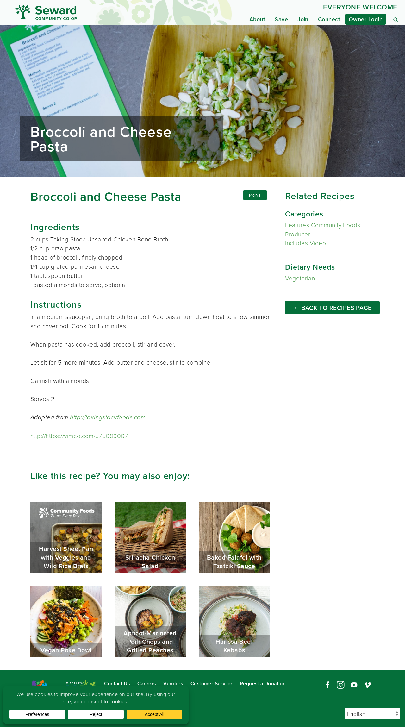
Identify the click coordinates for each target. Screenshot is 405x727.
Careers (146, 683)
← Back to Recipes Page (332, 307)
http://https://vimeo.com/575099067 (79, 435)
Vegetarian (300, 278)
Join (302, 19)
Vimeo (368, 685)
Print (255, 195)
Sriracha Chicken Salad (150, 537)
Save (281, 19)
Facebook (327, 685)
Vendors (173, 683)
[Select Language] (372, 713)
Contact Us (117, 683)
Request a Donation (263, 683)
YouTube (354, 685)
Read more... (202, 101)
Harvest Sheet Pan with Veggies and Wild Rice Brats (66, 537)
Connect (329, 19)
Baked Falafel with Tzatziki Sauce (234, 537)
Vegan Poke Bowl (66, 621)
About (257, 19)
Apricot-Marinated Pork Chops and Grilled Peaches (150, 621)
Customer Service (211, 683)
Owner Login (366, 19)
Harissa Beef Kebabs (234, 621)
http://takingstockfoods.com (108, 417)
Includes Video (305, 243)
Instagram (340, 685)
